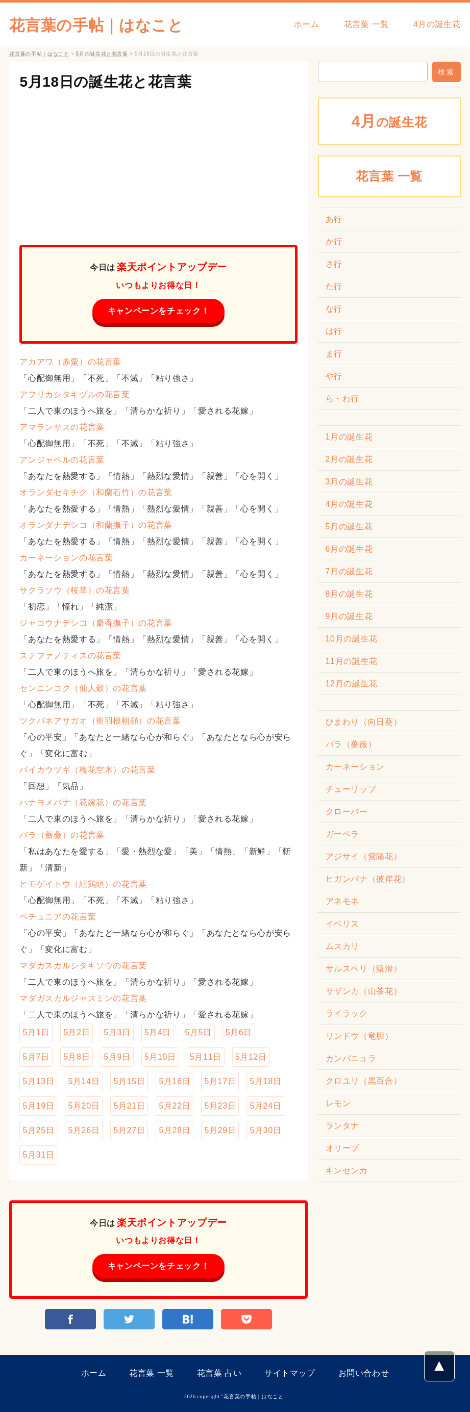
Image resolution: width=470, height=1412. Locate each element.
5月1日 (35, 1032)
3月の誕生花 (349, 481)
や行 (334, 376)
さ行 (334, 264)
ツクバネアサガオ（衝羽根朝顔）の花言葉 (100, 720)
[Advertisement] (158, 163)
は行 (334, 331)
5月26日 (84, 1130)
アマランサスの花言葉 (61, 427)
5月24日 (265, 1105)
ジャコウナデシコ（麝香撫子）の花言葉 (95, 623)
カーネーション (355, 766)
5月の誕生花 (349, 526)
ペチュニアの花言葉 (57, 916)
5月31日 (38, 1154)
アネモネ (343, 901)
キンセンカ (347, 1170)
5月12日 (251, 1056)
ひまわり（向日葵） (364, 721)
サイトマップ (289, 1373)
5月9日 (117, 1056)
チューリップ (351, 789)
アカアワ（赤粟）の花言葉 (70, 361)
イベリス (343, 923)
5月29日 (220, 1130)
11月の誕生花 (352, 661)
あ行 (334, 219)
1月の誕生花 (349, 436)
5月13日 (38, 1081)
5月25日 (38, 1130)
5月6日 (239, 1032)
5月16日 (174, 1081)
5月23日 (220, 1105)
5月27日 (129, 1130)
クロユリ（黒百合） (364, 1080)
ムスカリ (343, 946)
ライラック (347, 1013)
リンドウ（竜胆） (359, 1036)
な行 (334, 308)
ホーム (306, 24)
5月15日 (129, 1081)
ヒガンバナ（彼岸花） (368, 879)
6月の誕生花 (349, 549)
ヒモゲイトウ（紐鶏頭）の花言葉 (83, 884)
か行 (334, 241)
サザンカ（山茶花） (364, 991)
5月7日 (35, 1056)
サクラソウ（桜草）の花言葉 (74, 590)
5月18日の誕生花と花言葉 (105, 82)
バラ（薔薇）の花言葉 (61, 835)
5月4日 (157, 1032)
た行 (334, 286)
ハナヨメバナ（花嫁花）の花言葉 (83, 802)
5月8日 (76, 1056)
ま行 (334, 353)
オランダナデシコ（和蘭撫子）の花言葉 (95, 525)
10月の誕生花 (352, 638)
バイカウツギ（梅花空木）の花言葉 (87, 769)
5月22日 (174, 1105)
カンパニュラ (351, 1058)
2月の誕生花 (349, 459)
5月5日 (198, 1032)
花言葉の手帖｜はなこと (96, 25)
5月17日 (220, 1081)
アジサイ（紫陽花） (364, 856)
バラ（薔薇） (351, 744)
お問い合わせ (363, 1373)
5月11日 (205, 1056)
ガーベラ (343, 834)
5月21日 (129, 1105)
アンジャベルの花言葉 (61, 459)
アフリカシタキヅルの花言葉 (74, 394)
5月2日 (76, 1032)
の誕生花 (389, 121)
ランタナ (343, 1125)
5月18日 (265, 1081)
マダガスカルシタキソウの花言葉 (83, 965)
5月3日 (117, 1032)
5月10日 (160, 1056)
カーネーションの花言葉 (66, 557)
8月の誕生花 (349, 593)
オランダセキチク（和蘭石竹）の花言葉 (95, 492)
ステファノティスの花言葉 (70, 655)
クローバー (347, 811)
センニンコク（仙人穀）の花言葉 (83, 688)
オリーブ (343, 1148)
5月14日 (84, 1081)
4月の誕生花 (437, 24)
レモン (338, 1103)
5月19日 (38, 1105)
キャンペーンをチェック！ (159, 310)
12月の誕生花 (352, 683)
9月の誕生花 (349, 616)
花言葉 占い (219, 1373)
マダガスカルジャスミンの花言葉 (83, 998)
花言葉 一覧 (366, 24)
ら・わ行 (343, 398)
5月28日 (174, 1130)
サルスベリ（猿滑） (364, 968)
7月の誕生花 (349, 571)
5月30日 (265, 1130)
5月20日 (84, 1105)
